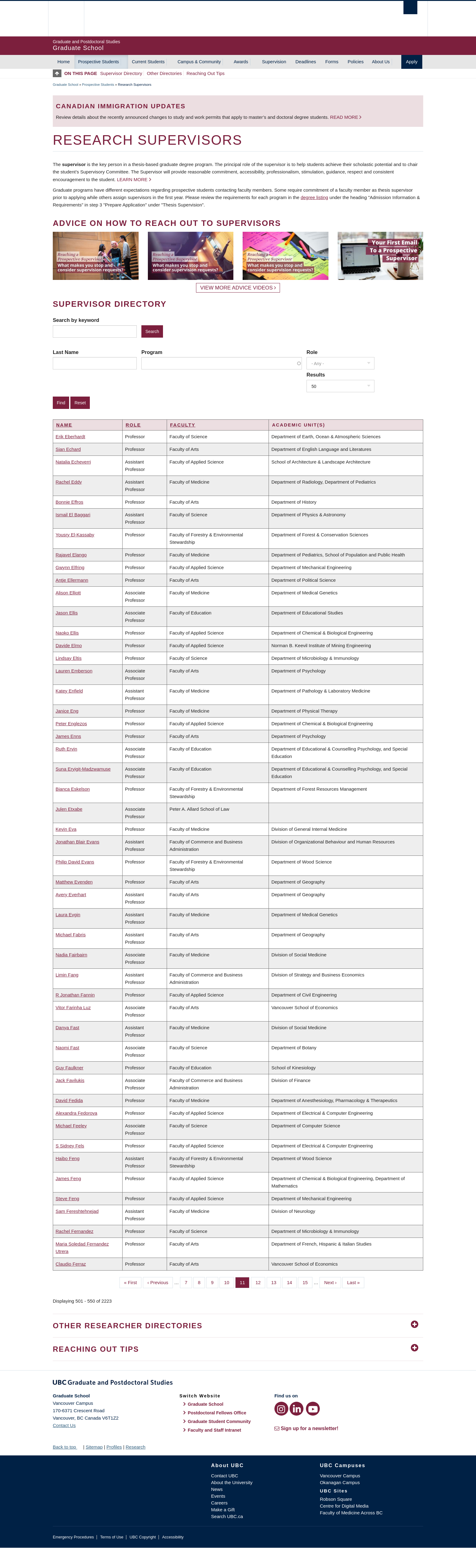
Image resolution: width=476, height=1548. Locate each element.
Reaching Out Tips (205, 73)
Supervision (274, 61)
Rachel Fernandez (75, 1231)
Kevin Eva (66, 829)
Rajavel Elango (71, 554)
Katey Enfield (69, 690)
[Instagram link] (281, 1409)
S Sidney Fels (70, 1145)
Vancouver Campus (340, 1475)
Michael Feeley (71, 1125)
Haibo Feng (68, 1158)
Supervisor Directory (121, 73)
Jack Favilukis (70, 1080)
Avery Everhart (71, 894)
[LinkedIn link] (296, 1409)
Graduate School (65, 84)
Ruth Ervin (66, 748)
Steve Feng (67, 1198)
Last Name (65, 352)
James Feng (68, 1178)
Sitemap (94, 1447)
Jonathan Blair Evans (77, 841)
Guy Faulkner (69, 1067)
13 (276, 1282)
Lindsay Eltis (68, 658)
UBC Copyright (143, 1537)
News (217, 1489)
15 (307, 1282)
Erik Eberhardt (70, 436)
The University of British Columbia (66, 18)
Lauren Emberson (74, 670)
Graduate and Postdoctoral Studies (238, 1383)
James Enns (68, 736)
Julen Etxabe (69, 809)
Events (218, 1496)
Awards (241, 61)
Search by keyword (76, 320)
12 (260, 1282)
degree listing (314, 197)
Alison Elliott (68, 592)
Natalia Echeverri (73, 461)
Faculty (182, 424)
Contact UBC (224, 1475)
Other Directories (164, 73)
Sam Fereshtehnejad (77, 1211)
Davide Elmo (69, 645)
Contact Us (64, 1425)
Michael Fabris (71, 934)
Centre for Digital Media (344, 1505)
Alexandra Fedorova (76, 1113)
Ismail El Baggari (73, 514)
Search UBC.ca (227, 1516)
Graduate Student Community (219, 1421)
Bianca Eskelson (73, 789)
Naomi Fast (67, 1047)
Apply (412, 61)
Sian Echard (68, 449)
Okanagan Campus (340, 1482)
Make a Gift (223, 1509)
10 (229, 1282)
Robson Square (336, 1499)
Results (316, 374)
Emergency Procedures (73, 1537)
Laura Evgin (68, 914)
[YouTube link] (313, 1409)
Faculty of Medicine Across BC (351, 1512)
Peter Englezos (71, 723)
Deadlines (305, 61)
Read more (344, 117)
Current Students (148, 61)
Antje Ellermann (72, 580)
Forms (332, 61)
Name (64, 424)
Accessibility (172, 1537)
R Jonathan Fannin (75, 994)
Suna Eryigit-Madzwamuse (83, 769)
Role (312, 352)
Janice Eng (67, 711)
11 (245, 1282)
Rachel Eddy (69, 482)
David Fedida (69, 1100)
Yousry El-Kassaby (75, 534)
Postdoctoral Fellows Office (217, 1412)
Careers (219, 1502)
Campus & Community (199, 61)
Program (151, 352)
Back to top (67, 1447)
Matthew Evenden (74, 881)
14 (292, 1282)
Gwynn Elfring (70, 567)
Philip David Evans (75, 861)
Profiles (114, 1447)
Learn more (132, 179)
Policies (356, 61)
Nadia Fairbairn (71, 954)
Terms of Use (111, 1537)
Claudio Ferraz (71, 1264)
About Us (381, 61)
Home (63, 61)
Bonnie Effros (69, 502)
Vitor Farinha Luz (73, 1007)
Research (135, 1447)
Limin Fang (67, 974)
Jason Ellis (67, 612)
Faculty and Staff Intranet (214, 1430)
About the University (232, 1482)
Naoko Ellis (67, 632)
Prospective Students (98, 61)
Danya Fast (67, 1027)
